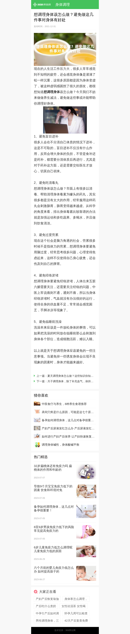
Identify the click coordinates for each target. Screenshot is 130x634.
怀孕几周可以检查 (76, 613)
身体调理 (62, 5)
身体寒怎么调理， (76, 599)
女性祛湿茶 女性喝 (73, 606)
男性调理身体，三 (47, 620)
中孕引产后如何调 (47, 613)
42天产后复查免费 (76, 620)
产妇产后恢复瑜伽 (47, 599)
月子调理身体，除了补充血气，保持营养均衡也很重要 (79, 381)
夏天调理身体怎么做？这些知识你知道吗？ (73, 375)
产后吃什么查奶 (46, 606)
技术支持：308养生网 (65, 630)
